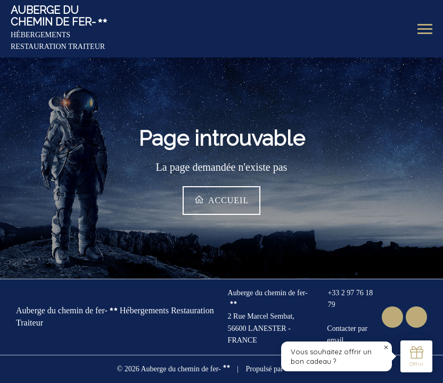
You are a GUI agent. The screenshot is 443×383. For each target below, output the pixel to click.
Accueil (221, 200)
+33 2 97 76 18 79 (344, 299)
